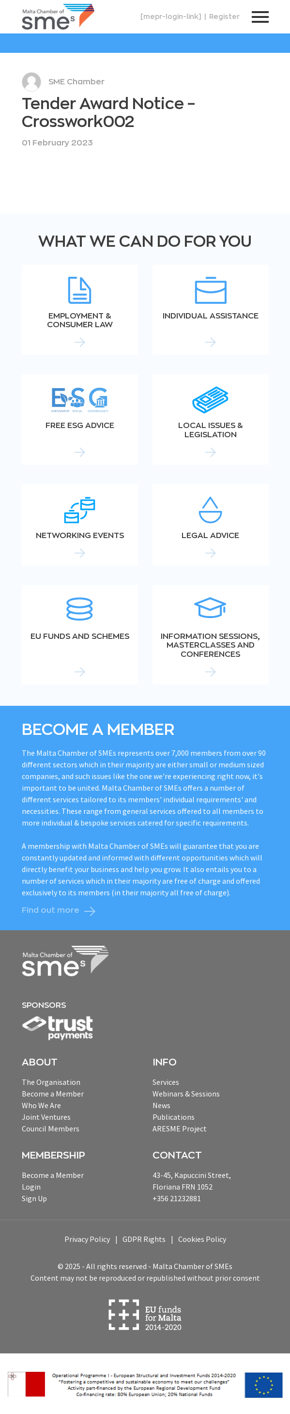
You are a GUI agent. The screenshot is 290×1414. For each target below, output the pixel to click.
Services (166, 1082)
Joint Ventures (46, 1117)
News (161, 1105)
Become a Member (53, 1093)
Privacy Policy (87, 1239)
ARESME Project (180, 1128)
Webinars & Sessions (186, 1093)
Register (224, 16)
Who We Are (41, 1105)
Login (31, 1187)
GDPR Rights (144, 1239)
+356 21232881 (177, 1198)
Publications (174, 1117)
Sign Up (34, 1198)
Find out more (50, 910)
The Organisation (51, 1082)
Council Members (50, 1128)
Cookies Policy (202, 1239)
